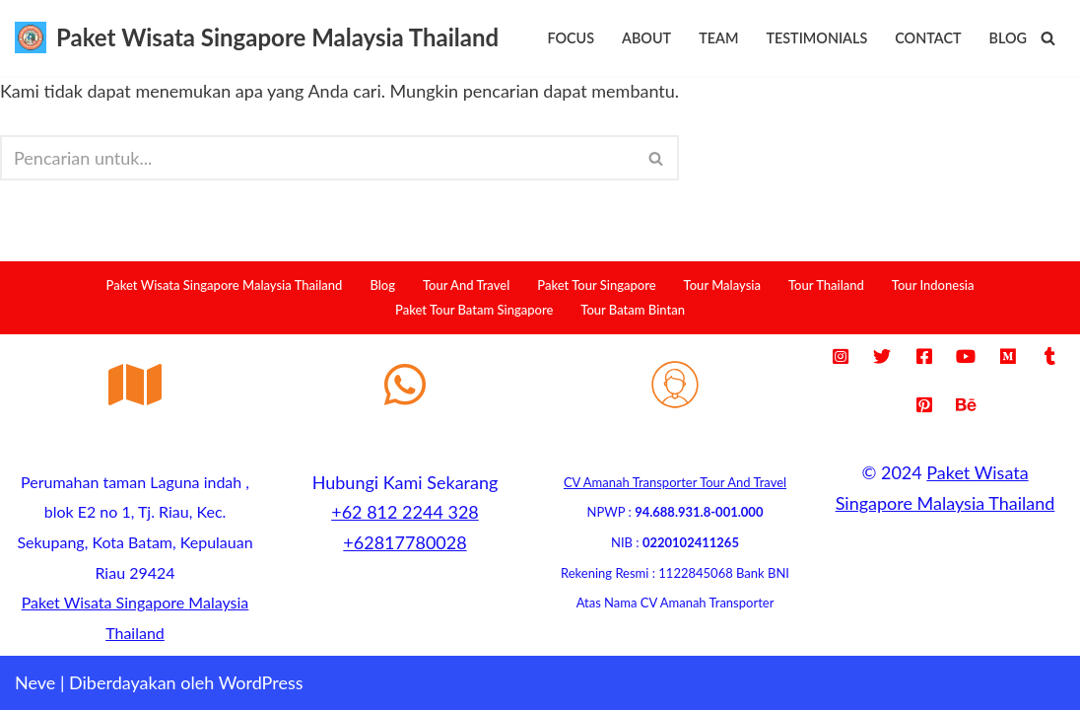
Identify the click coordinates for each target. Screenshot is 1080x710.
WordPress (261, 682)
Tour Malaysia (722, 285)
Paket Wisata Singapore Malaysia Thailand (224, 285)
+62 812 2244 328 (405, 512)
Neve (35, 682)
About (646, 38)
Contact (928, 38)
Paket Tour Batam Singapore (474, 310)
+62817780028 (404, 542)
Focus (570, 38)
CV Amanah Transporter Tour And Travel (675, 482)
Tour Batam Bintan (632, 310)
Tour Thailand (826, 285)
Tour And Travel (466, 285)
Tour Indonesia (933, 285)
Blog (1008, 38)
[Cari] (1048, 38)
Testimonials (816, 38)
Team (718, 38)
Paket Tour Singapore (596, 285)
